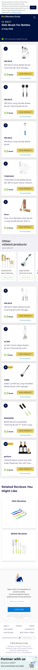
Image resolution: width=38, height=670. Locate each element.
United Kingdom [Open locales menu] (27, 637)
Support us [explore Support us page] (29, 629)
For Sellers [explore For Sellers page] (8, 632)
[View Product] (19, 63)
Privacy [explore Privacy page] (19, 626)
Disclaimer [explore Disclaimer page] (8, 629)
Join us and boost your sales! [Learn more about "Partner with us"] (12, 666)
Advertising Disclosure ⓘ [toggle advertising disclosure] (10, 637)
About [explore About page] (6, 626)
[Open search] (34, 17)
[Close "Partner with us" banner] (36, 657)
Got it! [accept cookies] (33, 7)
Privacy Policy (16, 12)
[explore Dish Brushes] (19, 512)
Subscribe (19, 609)
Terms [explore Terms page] (31, 626)
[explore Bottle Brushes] (19, 545)
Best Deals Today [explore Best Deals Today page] (27, 632)
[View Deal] (8, 266)
